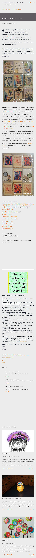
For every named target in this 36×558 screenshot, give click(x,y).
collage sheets (18, 356)
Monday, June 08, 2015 (14, 372)
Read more (31, 468)
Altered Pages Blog (6, 9)
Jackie (7, 372)
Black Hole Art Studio (7, 356)
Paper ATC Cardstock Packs (9, 212)
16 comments (9, 468)
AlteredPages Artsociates (13, 2)
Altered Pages (11, 37)
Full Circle (5, 540)
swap (12, 357)
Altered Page (22, 341)
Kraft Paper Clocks (7, 226)
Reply (7, 375)
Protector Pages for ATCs (8, 209)
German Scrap (5, 224)
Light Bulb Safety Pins (7, 228)
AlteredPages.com (18, 9)
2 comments (9, 554)
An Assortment (17, 206)
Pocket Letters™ (6, 357)
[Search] (30, 2)
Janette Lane (25, 356)
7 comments (9, 509)
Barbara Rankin (17, 354)
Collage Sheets (6, 204)
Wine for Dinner (26, 204)
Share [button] (3, 362)
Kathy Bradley (9, 386)
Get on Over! (6, 454)
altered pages (9, 354)
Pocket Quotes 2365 (16, 204)
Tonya (7, 379)
